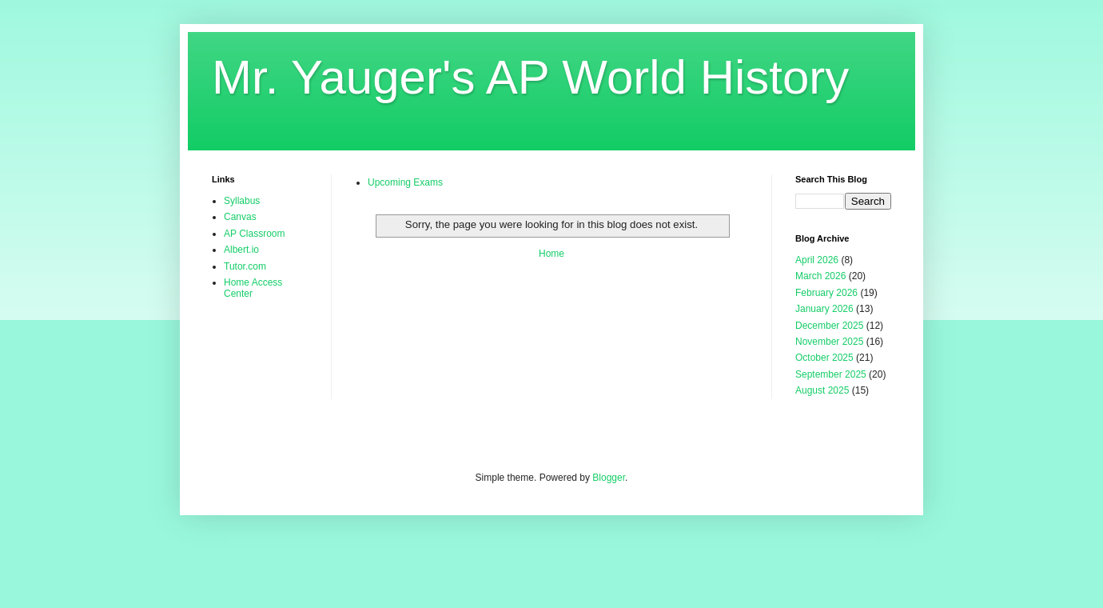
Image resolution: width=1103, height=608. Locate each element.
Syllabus (242, 200)
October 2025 (824, 357)
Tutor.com (245, 266)
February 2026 (826, 292)
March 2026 (820, 276)
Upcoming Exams (405, 182)
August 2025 (822, 390)
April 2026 (816, 260)
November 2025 (829, 341)
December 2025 (829, 325)
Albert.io (241, 249)
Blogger (608, 477)
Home (551, 253)
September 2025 (830, 374)
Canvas (240, 216)
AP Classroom (254, 233)
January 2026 (824, 308)
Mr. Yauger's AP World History (530, 77)
